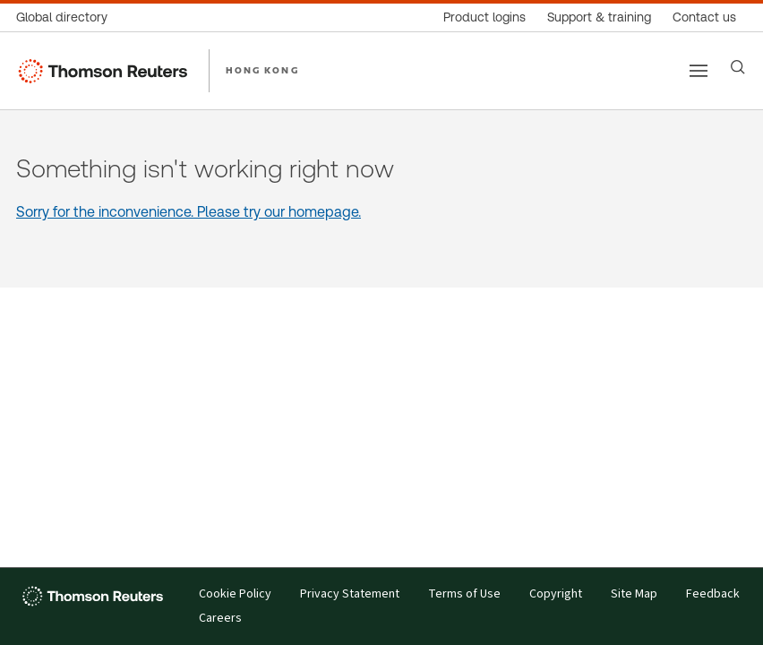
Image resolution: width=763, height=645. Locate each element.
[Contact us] (704, 17)
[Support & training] (599, 17)
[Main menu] (698, 70)
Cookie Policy (235, 594)
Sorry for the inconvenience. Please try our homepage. (188, 211)
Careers (220, 618)
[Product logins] (484, 17)
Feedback (713, 594)
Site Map (634, 594)
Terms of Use (464, 594)
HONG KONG (262, 70)
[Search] (738, 67)
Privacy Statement (349, 594)
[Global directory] (67, 17)
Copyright (555, 594)
